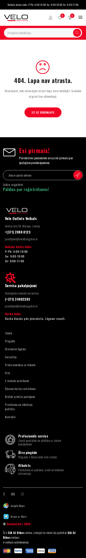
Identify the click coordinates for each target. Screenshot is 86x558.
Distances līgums (15, 349)
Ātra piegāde (27, 452)
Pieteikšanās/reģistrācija (50, 17)
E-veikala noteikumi (17, 380)
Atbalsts (24, 465)
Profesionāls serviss (33, 436)
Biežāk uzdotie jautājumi (20, 396)
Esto (7, 373)
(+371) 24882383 (17, 299)
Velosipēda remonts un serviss (22, 293)
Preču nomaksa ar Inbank (20, 365)
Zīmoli (8, 333)
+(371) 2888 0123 (17, 232)
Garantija (11, 357)
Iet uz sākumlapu (43, 112)
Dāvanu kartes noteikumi (20, 388)
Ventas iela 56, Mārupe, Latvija (22, 226)
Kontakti (10, 417)
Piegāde (10, 341)
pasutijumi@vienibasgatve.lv (21, 239)
